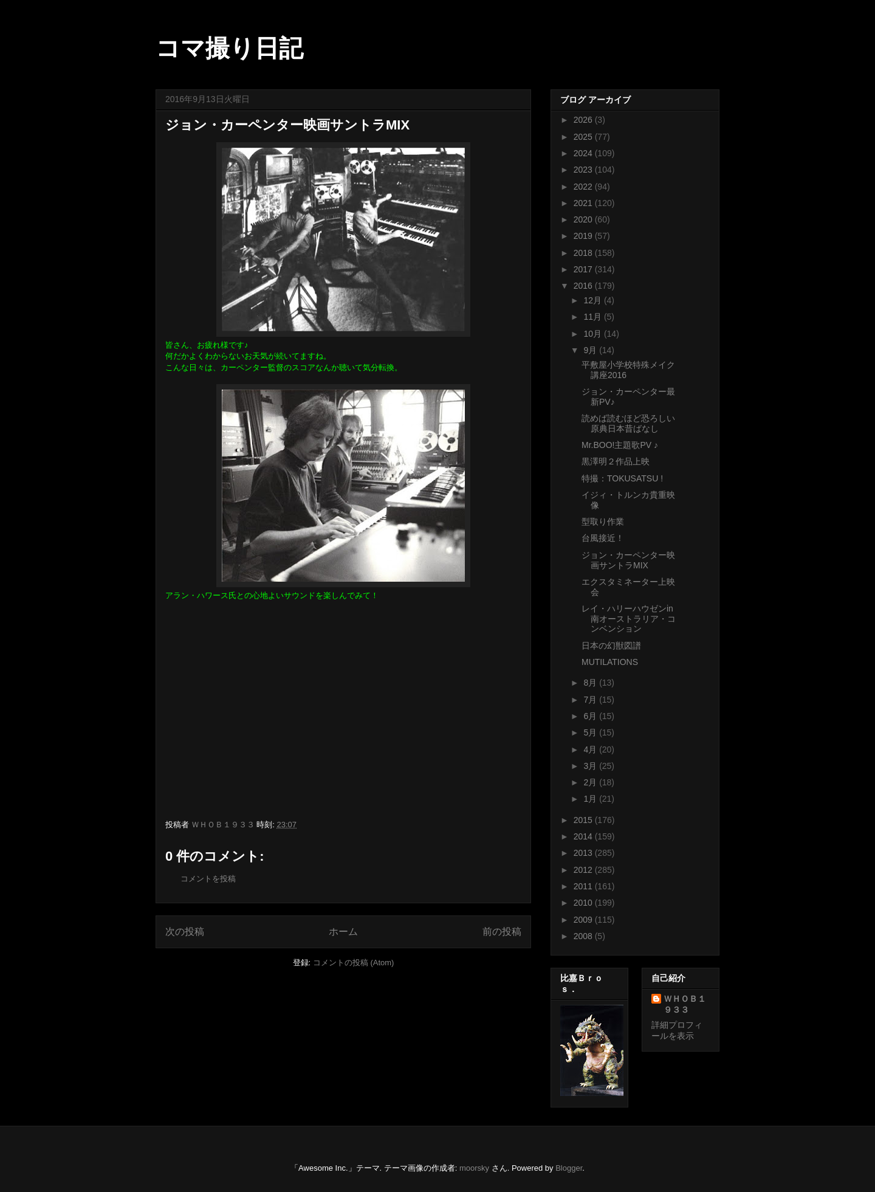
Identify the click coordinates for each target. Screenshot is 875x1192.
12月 (593, 300)
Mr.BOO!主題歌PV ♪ (620, 445)
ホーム (343, 931)
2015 (584, 820)
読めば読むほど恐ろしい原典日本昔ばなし (628, 423)
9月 (591, 350)
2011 (584, 886)
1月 (591, 799)
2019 (584, 236)
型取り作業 (603, 521)
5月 (591, 732)
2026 (584, 120)
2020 (584, 219)
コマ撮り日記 (229, 48)
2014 (584, 836)
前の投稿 (501, 931)
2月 (591, 782)
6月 (591, 716)
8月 (591, 682)
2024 (584, 153)
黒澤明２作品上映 (616, 461)
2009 (584, 920)
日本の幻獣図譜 (611, 645)
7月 (591, 700)
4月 (591, 749)
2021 (584, 203)
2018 (584, 253)
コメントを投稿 (208, 878)
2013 (584, 853)
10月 (593, 334)
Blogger (568, 1168)
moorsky (474, 1168)
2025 (584, 137)
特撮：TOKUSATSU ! (622, 478)
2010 (584, 903)
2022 (584, 186)
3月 (591, 766)
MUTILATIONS (610, 662)
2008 (584, 936)
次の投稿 (184, 931)
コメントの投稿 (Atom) (353, 962)
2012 (584, 870)
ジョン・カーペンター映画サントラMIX (628, 560)
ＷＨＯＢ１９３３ (685, 1004)
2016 (584, 286)
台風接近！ (603, 538)
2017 (584, 269)
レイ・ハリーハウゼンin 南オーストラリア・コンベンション (629, 619)
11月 (593, 317)
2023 (584, 169)
